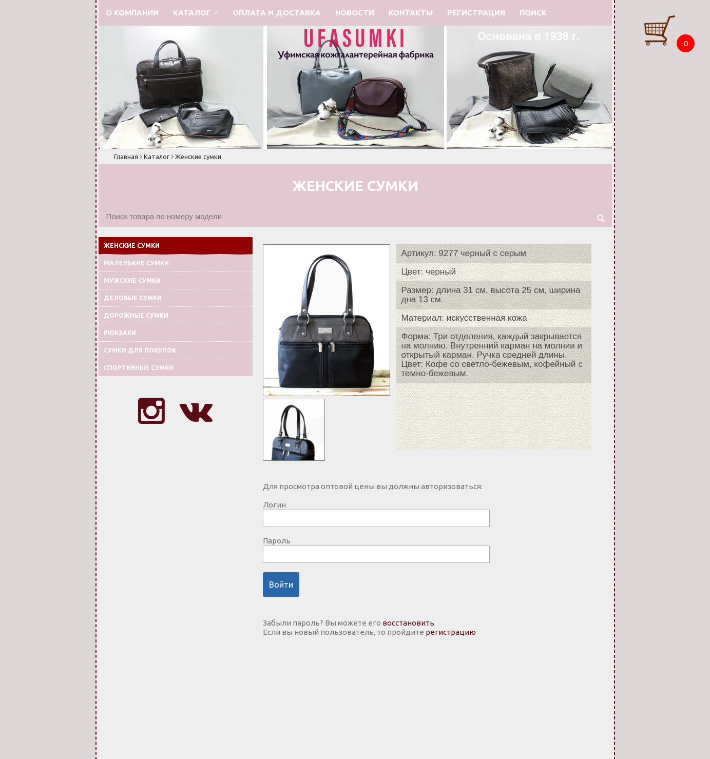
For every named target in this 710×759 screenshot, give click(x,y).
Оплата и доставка (277, 12)
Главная (126, 156)
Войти (281, 584)
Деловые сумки (133, 298)
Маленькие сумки (136, 263)
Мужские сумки (132, 280)
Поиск (533, 12)
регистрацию (451, 632)
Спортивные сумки (139, 367)
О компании (132, 12)
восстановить (408, 622)
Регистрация (476, 12)
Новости (354, 12)
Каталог (195, 12)
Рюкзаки (120, 332)
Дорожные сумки (136, 315)
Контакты (411, 12)
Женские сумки (198, 156)
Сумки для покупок (140, 350)
